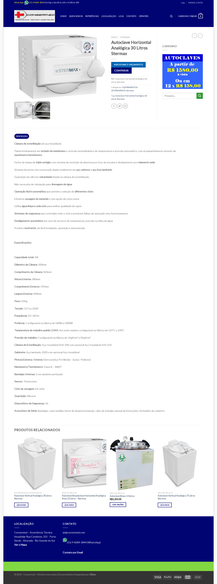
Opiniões (143, 16)
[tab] (21, 136)
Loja (183, 2)
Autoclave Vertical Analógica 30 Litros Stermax (33, 497)
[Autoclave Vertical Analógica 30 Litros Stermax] (36, 463)
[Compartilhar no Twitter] (119, 106)
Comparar (121, 70)
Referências (92, 16)
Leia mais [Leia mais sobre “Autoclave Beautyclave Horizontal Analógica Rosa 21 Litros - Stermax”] (69, 505)
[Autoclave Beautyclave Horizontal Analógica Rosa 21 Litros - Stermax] (84, 463)
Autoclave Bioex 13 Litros (122, 496)
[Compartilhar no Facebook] (114, 106)
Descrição (21, 136)
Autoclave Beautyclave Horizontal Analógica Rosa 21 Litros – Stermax (84, 497)
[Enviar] (200, 96)
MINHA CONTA (195, 2)
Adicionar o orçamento (128, 64)
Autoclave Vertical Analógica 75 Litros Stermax (176, 497)
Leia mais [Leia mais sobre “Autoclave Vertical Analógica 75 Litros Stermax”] (164, 505)
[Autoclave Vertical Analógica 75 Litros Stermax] (180, 463)
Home (63, 16)
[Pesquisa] (171, 16)
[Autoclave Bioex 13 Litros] (132, 463)
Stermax (125, 37)
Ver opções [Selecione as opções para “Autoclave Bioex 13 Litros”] (117, 505)
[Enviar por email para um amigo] (125, 106)
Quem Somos (76, 16)
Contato (131, 16)
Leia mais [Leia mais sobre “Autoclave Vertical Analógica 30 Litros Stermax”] (21, 505)
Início (114, 37)
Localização (108, 16)
